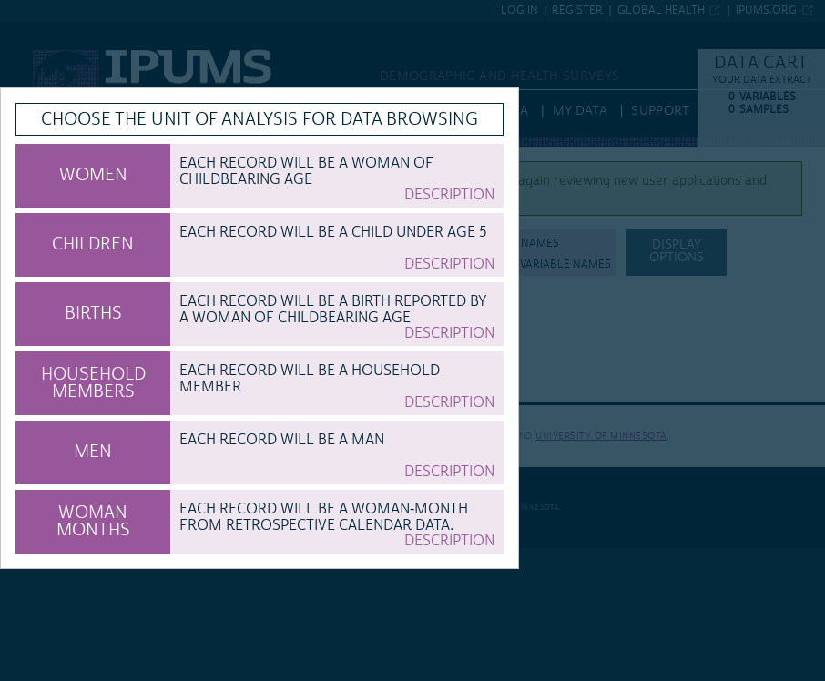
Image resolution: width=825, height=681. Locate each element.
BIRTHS (93, 313)
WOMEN (93, 175)
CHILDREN (93, 244)
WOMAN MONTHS (93, 521)
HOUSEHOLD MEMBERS (93, 382)
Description (449, 195)
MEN (93, 451)
